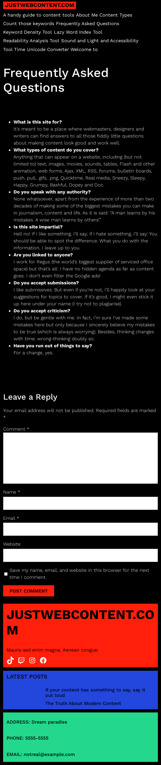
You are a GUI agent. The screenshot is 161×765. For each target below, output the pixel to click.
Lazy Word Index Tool (78, 32)
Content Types (115, 15)
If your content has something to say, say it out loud (95, 692)
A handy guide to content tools (38, 15)
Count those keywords (28, 23)
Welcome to (84, 49)
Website (12, 544)
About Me (87, 15)
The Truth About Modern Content (83, 703)
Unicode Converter (48, 49)
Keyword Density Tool (27, 32)
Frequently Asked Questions (87, 23)
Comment (16, 429)
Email (11, 518)
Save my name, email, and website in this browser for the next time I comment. (79, 573)
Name (11, 492)
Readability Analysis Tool (31, 40)
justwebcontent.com (39, 5)
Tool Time (14, 49)
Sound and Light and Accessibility (99, 40)
